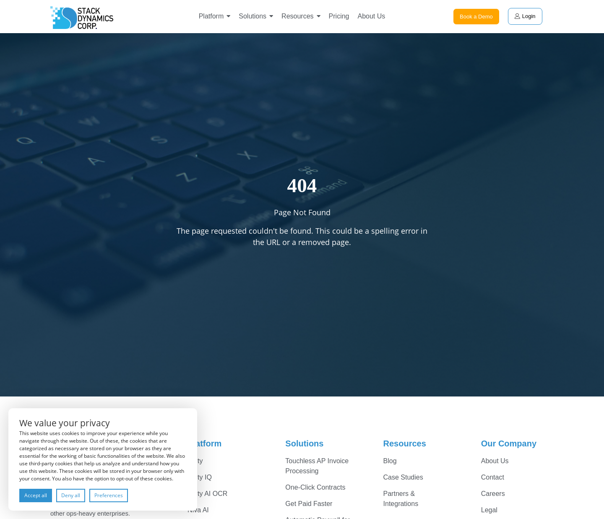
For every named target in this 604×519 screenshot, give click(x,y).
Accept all (35, 495)
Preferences (108, 495)
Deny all (70, 495)
